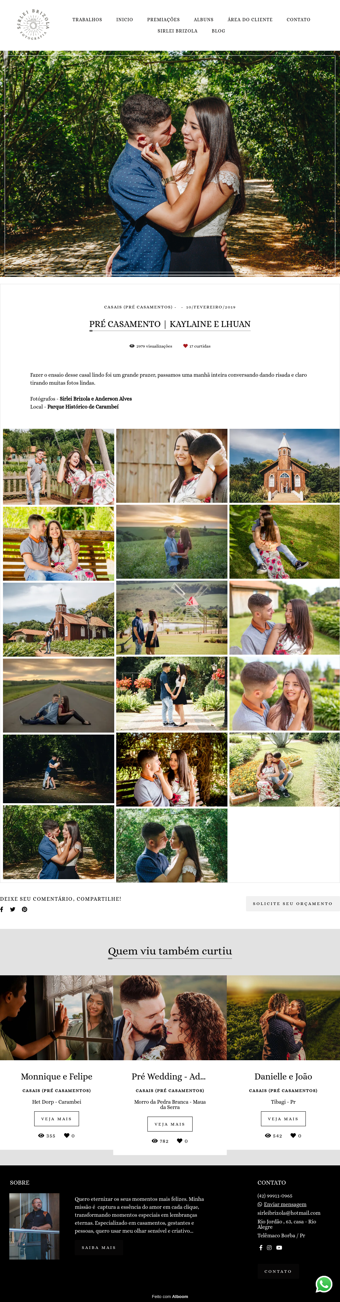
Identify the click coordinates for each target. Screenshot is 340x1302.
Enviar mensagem (285, 1204)
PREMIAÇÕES (163, 19)
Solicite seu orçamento (293, 903)
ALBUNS (203, 19)
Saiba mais (99, 1247)
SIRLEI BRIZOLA (178, 30)
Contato (279, 1271)
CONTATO (299, 19)
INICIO (124, 19)
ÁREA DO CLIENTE (250, 19)
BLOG (218, 30)
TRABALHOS (87, 19)
